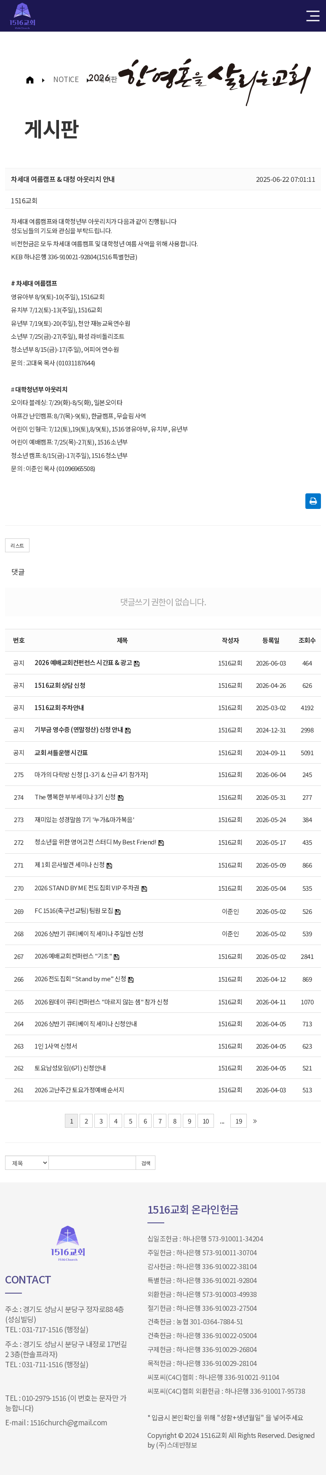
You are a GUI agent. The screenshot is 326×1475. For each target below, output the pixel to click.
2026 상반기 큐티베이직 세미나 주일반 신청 (89, 933)
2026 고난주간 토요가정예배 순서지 (79, 1089)
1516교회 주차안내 (59, 707)
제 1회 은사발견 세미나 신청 (69, 864)
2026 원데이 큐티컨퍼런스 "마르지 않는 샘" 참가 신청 (101, 1001)
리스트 (17, 545)
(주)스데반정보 (176, 1445)
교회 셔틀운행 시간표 (61, 752)
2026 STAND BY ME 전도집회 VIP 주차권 (87, 887)
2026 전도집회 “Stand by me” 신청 (80, 978)
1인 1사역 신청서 (56, 1045)
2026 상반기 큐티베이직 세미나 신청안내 (86, 1023)
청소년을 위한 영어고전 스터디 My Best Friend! (95, 841)
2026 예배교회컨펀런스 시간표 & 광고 (83, 662)
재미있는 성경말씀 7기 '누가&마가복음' (84, 819)
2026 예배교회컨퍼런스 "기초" (73, 955)
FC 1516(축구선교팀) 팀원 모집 (74, 910)
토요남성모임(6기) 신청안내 (70, 1067)
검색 (145, 1162)
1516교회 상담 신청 (60, 685)
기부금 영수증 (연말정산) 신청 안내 (79, 729)
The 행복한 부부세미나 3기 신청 (75, 796)
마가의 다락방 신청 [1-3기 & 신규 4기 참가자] (91, 774)
